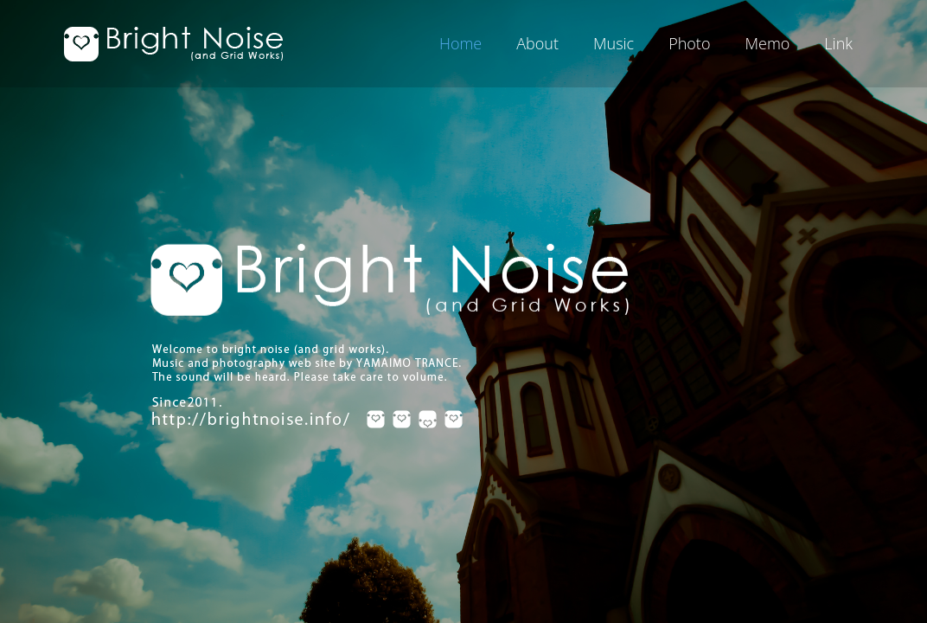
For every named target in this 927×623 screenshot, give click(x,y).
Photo (689, 43)
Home (460, 43)
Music (613, 43)
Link (838, 43)
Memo (767, 43)
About (537, 43)
